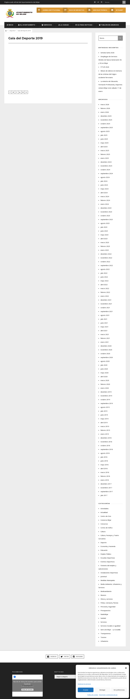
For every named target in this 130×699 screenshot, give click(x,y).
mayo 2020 (104, 373)
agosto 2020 (105, 362)
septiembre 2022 (107, 266)
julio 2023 (104, 228)
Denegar (102, 690)
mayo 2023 (104, 235)
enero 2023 (105, 251)
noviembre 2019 (106, 396)
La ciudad (63, 26)
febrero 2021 (105, 339)
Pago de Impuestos (73, 10)
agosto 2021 (105, 316)
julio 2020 (104, 366)
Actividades (105, 509)
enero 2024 (105, 205)
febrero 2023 (105, 247)
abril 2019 (104, 423)
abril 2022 (104, 285)
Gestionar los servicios (84, 684)
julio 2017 (104, 496)
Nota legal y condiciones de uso (108, 695)
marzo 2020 (105, 381)
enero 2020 (105, 389)
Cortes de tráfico (106, 528)
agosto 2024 (105, 178)
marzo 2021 (105, 335)
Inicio (10, 26)
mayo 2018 (104, 465)
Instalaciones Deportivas (109, 573)
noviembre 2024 (106, 166)
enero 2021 (105, 343)
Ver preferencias (119, 690)
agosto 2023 (105, 224)
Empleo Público (106, 555)
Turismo (103, 638)
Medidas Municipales (108, 581)
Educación (104, 551)
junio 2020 (104, 370)
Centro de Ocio (106, 517)
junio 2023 (104, 232)
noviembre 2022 (106, 258)
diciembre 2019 (106, 393)
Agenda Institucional (48, 10)
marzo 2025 (105, 151)
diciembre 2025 (106, 117)
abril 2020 (104, 377)
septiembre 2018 (107, 450)
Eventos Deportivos (108, 562)
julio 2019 (104, 412)
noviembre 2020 (106, 350)
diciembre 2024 (106, 163)
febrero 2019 (105, 431)
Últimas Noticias (83, 26)
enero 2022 (105, 297)
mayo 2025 (104, 143)
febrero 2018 (105, 477)
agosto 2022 (105, 270)
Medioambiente (106, 592)
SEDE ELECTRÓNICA (97, 10)
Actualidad (104, 513)
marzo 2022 (105, 289)
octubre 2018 (105, 446)
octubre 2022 (105, 262)
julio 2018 (104, 458)
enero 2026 (105, 113)
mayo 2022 (104, 281)
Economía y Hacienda (108, 547)
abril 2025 (104, 147)
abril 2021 (104, 331)
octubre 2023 (105, 216)
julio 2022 (104, 274)
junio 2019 (104, 416)
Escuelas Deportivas (108, 559)
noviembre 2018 (106, 442)
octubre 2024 (105, 170)
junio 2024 (104, 186)
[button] (126, 668)
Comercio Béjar (106, 521)
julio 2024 (104, 182)
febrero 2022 (105, 293)
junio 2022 (104, 278)
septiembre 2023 (107, 220)
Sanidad (103, 619)
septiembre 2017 (107, 492)
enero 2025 (105, 159)
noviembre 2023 (106, 212)
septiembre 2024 (107, 174)
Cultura (103, 532)
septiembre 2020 (107, 358)
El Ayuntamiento (26, 26)
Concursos (104, 525)
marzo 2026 (105, 105)
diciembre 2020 (106, 347)
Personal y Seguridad (108, 607)
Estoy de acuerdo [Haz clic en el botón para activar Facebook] (27, 690)
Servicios (47, 26)
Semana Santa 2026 (107, 53)
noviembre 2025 (106, 120)
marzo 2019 (105, 427)
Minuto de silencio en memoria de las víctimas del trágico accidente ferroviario (110, 74)
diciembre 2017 (106, 485)
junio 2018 (104, 462)
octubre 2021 (105, 308)
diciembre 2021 (106, 301)
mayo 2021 (104, 327)
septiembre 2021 (107, 312)
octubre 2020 (105, 354)
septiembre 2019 (107, 404)
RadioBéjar (104, 615)
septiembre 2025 (107, 128)
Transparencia (105, 634)
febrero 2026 (105, 109)
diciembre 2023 (106, 209)
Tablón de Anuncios (109, 26)
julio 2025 (104, 136)
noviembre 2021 (106, 304)
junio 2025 (104, 140)
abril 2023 (104, 239)
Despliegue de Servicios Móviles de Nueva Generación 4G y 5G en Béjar (110, 60)
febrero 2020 (105, 385)
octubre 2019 (105, 400)
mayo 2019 (104, 419)
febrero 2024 (105, 201)
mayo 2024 (104, 189)
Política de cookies (92, 695)
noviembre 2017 (106, 488)
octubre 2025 (105, 124)
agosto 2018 (105, 454)
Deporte (104, 543)
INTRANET (116, 10)
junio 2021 (104, 324)
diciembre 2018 (106, 439)
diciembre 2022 (106, 255)
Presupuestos (105, 611)
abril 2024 (104, 193)
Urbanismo (104, 642)
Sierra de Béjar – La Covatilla (110, 630)
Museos (103, 596)
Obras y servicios (107, 600)
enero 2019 (105, 435)
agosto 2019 (105, 408)
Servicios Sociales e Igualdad (110, 626)
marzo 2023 (105, 243)
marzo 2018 (105, 473)
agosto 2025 (105, 132)
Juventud (104, 577)
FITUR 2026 (105, 68)
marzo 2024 (105, 197)
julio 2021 (104, 320)
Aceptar (85, 690)
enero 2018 (105, 481)
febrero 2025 (105, 155)
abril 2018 (104, 469)
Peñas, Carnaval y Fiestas (109, 603)
